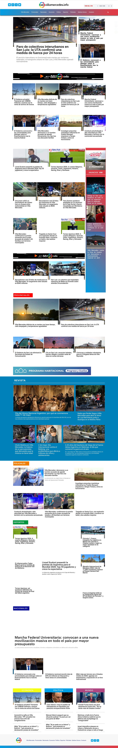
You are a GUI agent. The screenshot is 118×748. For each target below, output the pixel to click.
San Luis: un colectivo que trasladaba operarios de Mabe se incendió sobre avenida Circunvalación (65, 281)
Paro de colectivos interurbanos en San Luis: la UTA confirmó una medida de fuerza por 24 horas (42, 50)
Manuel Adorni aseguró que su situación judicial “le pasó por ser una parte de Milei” (58, 717)
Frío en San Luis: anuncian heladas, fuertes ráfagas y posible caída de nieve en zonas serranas (59, 354)
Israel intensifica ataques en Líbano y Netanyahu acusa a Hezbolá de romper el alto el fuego (90, 728)
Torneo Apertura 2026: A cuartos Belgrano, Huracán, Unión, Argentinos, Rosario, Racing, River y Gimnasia (67, 168)
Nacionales (43, 12)
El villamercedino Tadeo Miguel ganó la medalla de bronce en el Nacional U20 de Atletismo (24, 565)
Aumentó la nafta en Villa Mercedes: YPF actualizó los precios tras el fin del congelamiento (24, 717)
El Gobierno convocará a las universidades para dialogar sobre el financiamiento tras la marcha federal (90, 63)
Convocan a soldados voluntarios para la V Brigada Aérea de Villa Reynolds (88, 354)
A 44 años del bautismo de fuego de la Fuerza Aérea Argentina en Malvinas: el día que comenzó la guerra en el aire (84, 447)
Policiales (73, 12)
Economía (51, 12)
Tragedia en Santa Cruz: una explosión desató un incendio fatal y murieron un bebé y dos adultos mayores (48, 237)
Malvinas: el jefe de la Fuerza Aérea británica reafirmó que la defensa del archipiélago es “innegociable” (89, 717)
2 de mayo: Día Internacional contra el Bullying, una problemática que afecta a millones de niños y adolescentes (49, 450)
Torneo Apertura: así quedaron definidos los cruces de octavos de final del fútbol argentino (24, 590)
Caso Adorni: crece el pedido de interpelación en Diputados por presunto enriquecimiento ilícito (58, 706)
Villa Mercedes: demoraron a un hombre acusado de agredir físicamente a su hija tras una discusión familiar (47, 134)
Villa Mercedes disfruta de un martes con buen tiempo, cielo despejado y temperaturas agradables (47, 101)
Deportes (65, 12)
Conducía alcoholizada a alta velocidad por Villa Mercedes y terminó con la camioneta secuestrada (94, 133)
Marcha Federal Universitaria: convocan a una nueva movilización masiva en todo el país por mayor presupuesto (91, 36)
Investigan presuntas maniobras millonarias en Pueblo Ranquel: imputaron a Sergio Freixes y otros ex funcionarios (70, 135)
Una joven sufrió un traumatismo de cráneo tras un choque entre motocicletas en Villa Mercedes (23, 204)
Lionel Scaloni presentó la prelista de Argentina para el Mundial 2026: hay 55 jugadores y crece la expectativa (29, 168)
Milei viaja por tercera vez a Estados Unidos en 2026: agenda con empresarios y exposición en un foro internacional (89, 676)
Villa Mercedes (25, 12)
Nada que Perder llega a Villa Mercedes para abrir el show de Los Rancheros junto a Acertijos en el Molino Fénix (89, 416)
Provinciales (34, 12)
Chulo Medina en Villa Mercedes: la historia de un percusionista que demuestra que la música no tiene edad (24, 449)
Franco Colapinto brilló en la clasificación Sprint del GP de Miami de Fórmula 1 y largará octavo (93, 595)
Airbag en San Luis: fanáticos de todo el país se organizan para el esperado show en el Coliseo (95, 199)
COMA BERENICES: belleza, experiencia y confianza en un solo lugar (95, 227)
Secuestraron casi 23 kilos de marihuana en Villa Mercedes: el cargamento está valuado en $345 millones (48, 204)
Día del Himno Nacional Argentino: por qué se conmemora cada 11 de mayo (41, 414)
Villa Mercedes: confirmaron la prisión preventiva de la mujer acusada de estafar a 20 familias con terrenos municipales (24, 238)
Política (59, 12)
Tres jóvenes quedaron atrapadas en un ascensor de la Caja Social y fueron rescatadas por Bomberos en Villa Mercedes (72, 204)
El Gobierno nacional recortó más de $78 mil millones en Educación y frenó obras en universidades (58, 676)
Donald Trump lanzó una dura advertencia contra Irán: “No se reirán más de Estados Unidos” (89, 706)
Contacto (91, 12)
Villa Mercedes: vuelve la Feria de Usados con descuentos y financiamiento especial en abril (96, 254)
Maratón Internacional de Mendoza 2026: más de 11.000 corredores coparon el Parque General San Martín (93, 570)
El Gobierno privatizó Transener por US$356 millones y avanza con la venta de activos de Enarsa (24, 101)
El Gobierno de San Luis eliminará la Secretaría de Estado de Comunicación (28, 354)
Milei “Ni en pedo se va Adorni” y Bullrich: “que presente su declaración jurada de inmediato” (26, 728)
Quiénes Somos (82, 12)
